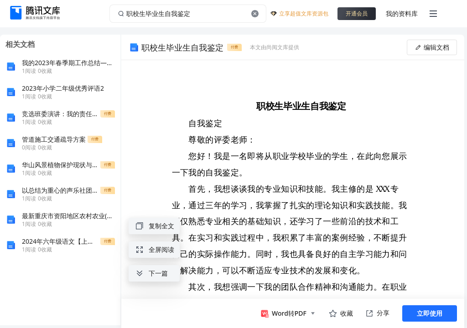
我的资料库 (402, 13)
